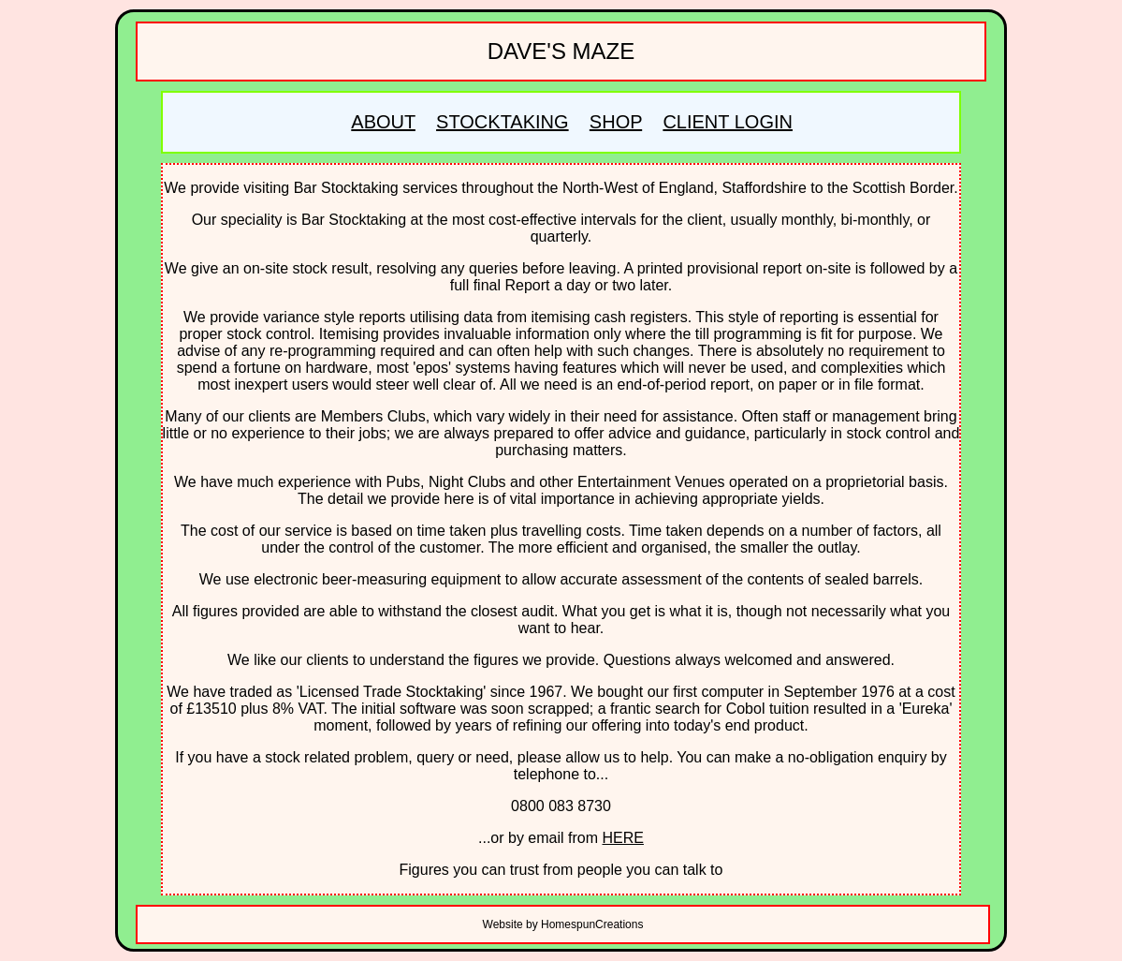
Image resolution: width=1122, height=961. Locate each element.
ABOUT (383, 121)
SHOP (616, 121)
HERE (623, 838)
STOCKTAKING (502, 121)
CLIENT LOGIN (728, 121)
